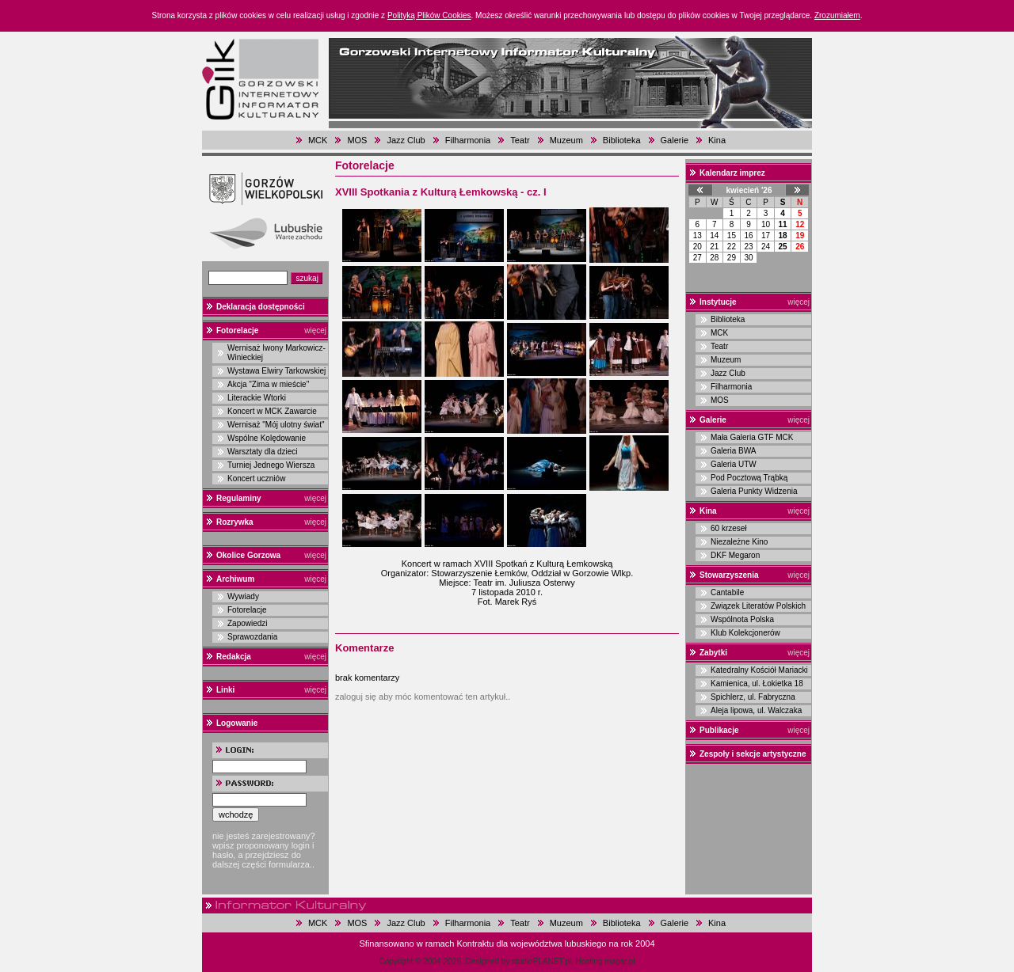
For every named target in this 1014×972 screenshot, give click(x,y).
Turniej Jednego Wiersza (270, 465)
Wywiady (243, 596)
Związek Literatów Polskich (758, 606)
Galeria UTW (734, 464)
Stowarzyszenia (729, 575)
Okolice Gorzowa (248, 555)
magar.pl (619, 961)
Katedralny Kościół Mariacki (759, 670)
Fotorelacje (237, 330)
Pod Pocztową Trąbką (749, 477)
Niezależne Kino (739, 541)
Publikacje (719, 730)
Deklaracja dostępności (260, 306)
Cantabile (727, 592)
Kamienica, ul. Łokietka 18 (757, 683)
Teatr (519, 140)
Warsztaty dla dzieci (262, 451)
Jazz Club (406, 140)
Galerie (674, 140)
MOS (357, 140)
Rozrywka (235, 522)
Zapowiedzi (247, 623)
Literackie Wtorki (256, 397)
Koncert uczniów (256, 478)
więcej (315, 330)
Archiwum (235, 579)
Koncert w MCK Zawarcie (272, 411)
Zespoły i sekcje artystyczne (753, 754)
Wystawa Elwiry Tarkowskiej (276, 370)
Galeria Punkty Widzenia (754, 491)
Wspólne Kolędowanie (266, 438)
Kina (717, 140)
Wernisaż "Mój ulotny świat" (276, 424)
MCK (317, 140)
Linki (225, 689)
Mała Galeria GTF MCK (752, 437)
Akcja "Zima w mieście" (268, 384)
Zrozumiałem (837, 15)
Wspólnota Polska (742, 619)
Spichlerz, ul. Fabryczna (753, 697)
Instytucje (718, 302)
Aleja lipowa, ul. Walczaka (756, 710)
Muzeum (566, 140)
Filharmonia (467, 140)
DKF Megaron (735, 555)
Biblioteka (622, 140)
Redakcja (233, 656)
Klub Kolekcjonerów (745, 632)
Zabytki (713, 652)
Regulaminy (238, 498)
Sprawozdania (252, 636)
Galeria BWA (733, 450)
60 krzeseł (729, 528)
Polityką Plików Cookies (429, 15)
